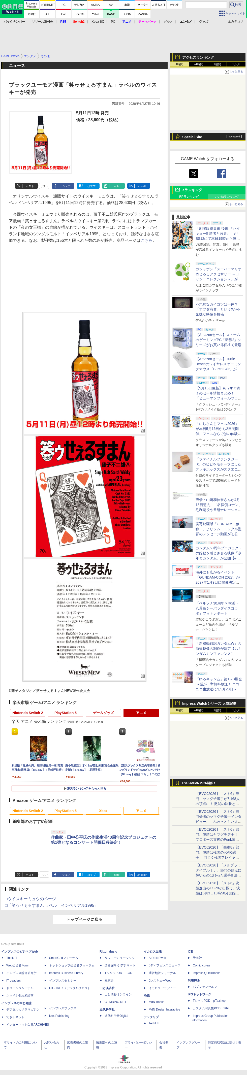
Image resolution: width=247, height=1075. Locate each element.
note (116, 186)
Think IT (11, 958)
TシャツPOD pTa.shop (209, 1000)
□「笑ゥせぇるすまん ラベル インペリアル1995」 (51, 905)
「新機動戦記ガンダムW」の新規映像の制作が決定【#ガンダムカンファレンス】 (218, 649)
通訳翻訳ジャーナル (162, 973)
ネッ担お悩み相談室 (20, 995)
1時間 (179, 64)
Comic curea (201, 965)
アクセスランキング (198, 57)
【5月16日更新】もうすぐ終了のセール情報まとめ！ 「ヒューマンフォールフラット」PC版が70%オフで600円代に (219, 398)
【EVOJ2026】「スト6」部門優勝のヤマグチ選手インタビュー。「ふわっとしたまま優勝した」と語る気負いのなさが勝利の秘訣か (218, 822)
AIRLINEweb (157, 958)
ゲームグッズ (103, 713)
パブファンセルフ (205, 987)
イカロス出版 (153, 951)
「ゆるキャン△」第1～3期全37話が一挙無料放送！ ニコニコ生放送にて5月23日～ (219, 684)
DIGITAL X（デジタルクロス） (70, 988)
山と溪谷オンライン (118, 994)
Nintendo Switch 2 (27, 713)
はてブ (91, 186)
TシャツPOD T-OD (118, 973)
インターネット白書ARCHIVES (27, 1024)
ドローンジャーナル (20, 988)
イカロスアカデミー (162, 988)
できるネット (15, 1017)
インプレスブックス (62, 1008)
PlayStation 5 (65, 713)
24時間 (198, 64)
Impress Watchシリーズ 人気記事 (209, 703)
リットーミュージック (120, 958)
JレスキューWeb (160, 980)
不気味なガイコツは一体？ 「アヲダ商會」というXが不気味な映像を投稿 (218, 309)
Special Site (192, 137)
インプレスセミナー (62, 980)
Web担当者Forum (18, 965)
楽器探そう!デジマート (120, 965)
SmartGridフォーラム (63, 958)
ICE (190, 951)
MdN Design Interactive (164, 1009)
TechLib (154, 1023)
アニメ (141, 713)
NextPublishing (59, 1016)
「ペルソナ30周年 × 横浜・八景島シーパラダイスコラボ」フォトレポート (217, 608)
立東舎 (109, 980)
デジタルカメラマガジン (23, 1009)
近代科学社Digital (116, 1016)
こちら (147, 240)
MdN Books (156, 1002)
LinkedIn (142, 186)
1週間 (217, 64)
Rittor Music (108, 951)
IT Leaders (13, 980)
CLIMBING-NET (115, 1002)
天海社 (197, 958)
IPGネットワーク (199, 994)
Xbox (103, 811)
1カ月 (236, 64)
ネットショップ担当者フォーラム (72, 965)
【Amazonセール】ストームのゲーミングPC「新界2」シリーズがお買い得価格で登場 (218, 340)
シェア (66, 186)
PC (113, 21)
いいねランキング (227, 196)
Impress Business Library (66, 973)
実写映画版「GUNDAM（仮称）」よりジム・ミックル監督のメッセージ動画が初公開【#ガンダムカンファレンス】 (218, 534)
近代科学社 (107, 1009)
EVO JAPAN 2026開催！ (199, 783)
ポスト (30, 186)
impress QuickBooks (206, 973)
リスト (44, 186)
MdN (147, 995)
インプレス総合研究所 (21, 973)
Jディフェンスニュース (164, 965)
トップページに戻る (84, 919)
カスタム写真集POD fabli (211, 1008)
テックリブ (151, 1017)
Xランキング (192, 190)
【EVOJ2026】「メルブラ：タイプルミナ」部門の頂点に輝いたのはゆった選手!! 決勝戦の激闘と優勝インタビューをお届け (218, 875)
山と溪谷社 (107, 988)
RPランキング (189, 196)
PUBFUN (194, 980)
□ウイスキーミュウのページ (30, 899)
